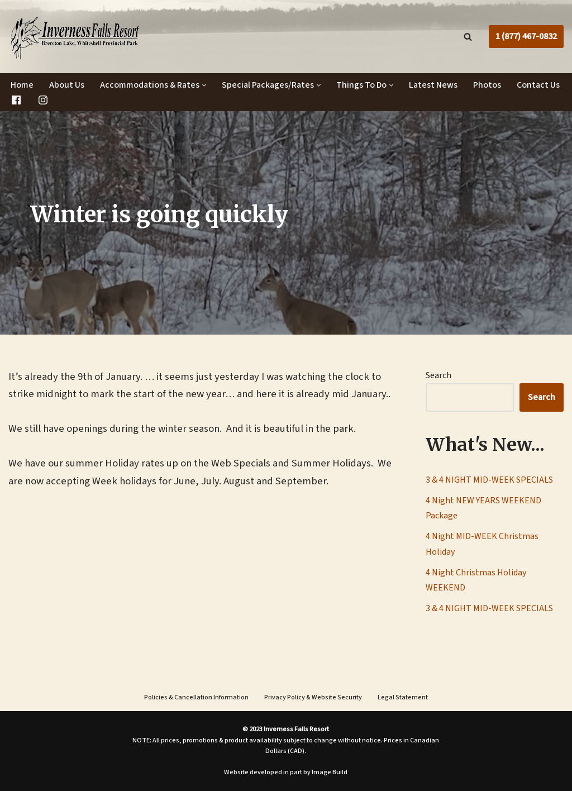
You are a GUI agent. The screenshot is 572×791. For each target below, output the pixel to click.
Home (22, 85)
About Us (66, 85)
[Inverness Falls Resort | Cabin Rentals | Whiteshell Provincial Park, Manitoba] (74, 36)
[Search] (468, 36)
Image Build (329, 772)
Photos (487, 85)
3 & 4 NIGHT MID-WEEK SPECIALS (489, 480)
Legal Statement (403, 697)
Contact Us (538, 85)
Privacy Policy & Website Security (313, 697)
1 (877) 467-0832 (526, 36)
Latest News (433, 85)
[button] (204, 85)
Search (438, 375)
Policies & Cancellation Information (196, 697)
